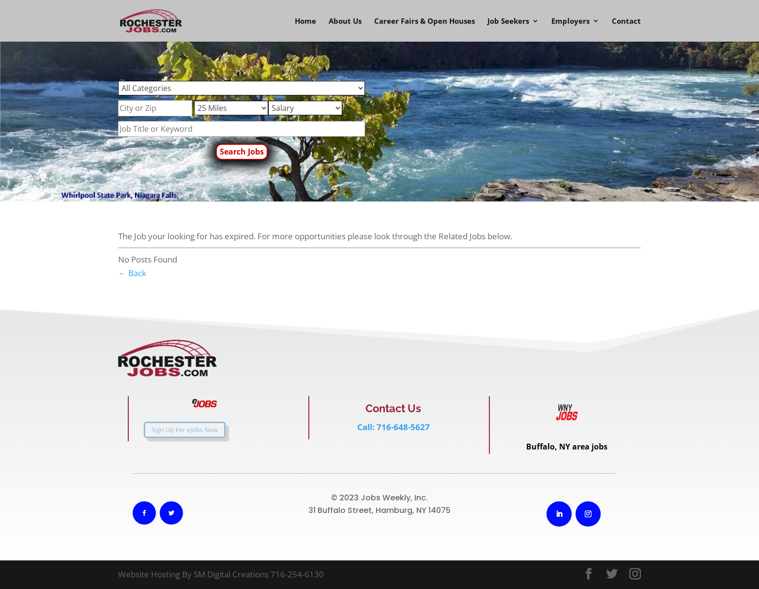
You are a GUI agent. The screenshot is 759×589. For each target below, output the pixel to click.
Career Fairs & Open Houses (424, 21)
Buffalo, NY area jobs (566, 446)
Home (305, 21)
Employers (570, 21)
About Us (345, 21)
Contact (626, 21)
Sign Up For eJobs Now (174, 430)
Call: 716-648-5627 (393, 427)
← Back (132, 273)
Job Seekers (508, 21)
